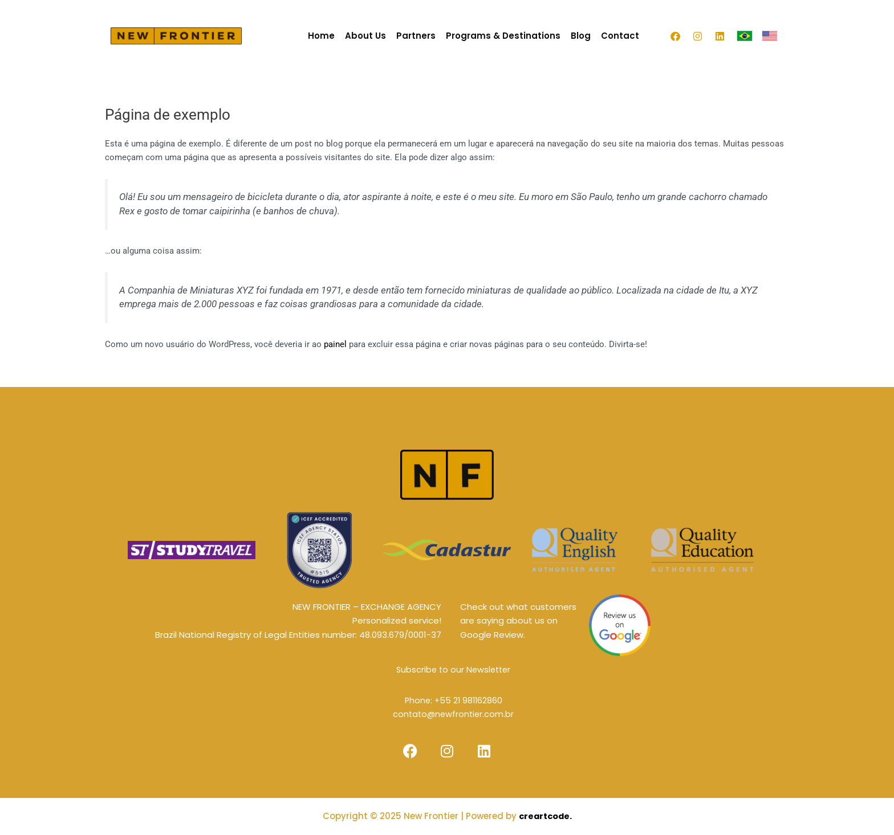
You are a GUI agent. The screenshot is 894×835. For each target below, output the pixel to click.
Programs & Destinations (503, 36)
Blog (581, 36)
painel (335, 344)
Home (321, 36)
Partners (416, 36)
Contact (620, 36)
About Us (365, 36)
